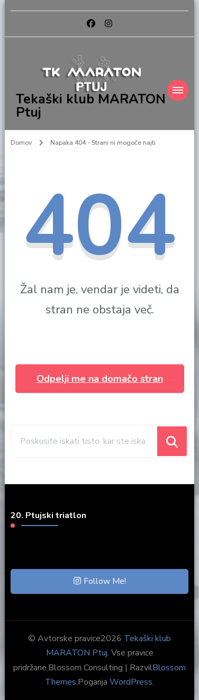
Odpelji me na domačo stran (100, 378)
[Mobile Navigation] (177, 90)
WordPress (131, 682)
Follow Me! (100, 581)
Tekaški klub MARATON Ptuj (91, 105)
